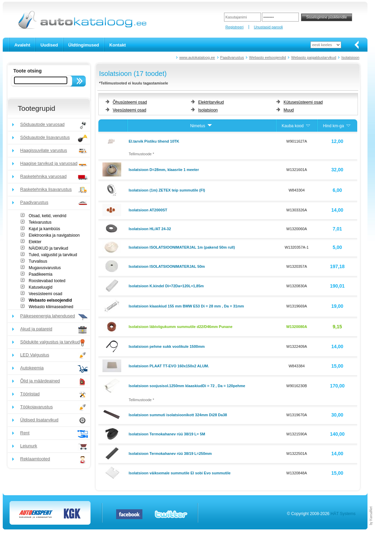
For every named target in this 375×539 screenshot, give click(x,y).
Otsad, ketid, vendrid (47, 215)
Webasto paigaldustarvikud (313, 57)
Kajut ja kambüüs (44, 228)
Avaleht (22, 45)
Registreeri (234, 27)
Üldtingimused (83, 45)
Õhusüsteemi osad (130, 102)
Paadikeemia (40, 274)
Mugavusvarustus (45, 267)
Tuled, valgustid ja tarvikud (53, 254)
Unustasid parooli (268, 27)
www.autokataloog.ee (197, 57)
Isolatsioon (350, 57)
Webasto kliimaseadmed (51, 306)
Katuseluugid (40, 287)
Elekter (35, 241)
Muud (288, 110)
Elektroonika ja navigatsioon (54, 235)
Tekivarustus (40, 222)
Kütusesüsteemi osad (303, 102)
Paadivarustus (232, 57)
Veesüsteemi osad (45, 293)
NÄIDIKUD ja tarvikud (48, 248)
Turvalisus (38, 261)
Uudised (49, 45)
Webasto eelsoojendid (267, 57)
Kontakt (117, 45)
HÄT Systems (343, 513)
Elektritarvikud (211, 102)
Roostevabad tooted (47, 280)
